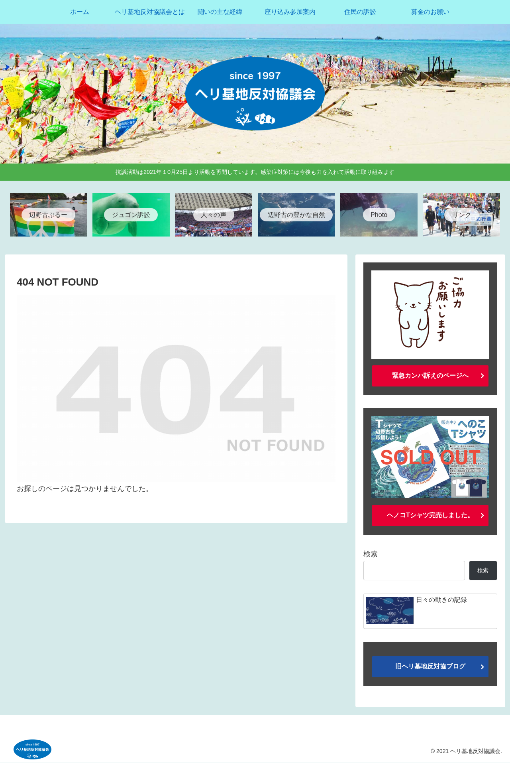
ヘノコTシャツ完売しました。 (430, 515)
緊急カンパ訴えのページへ (430, 376)
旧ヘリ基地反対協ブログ (430, 666)
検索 (370, 554)
